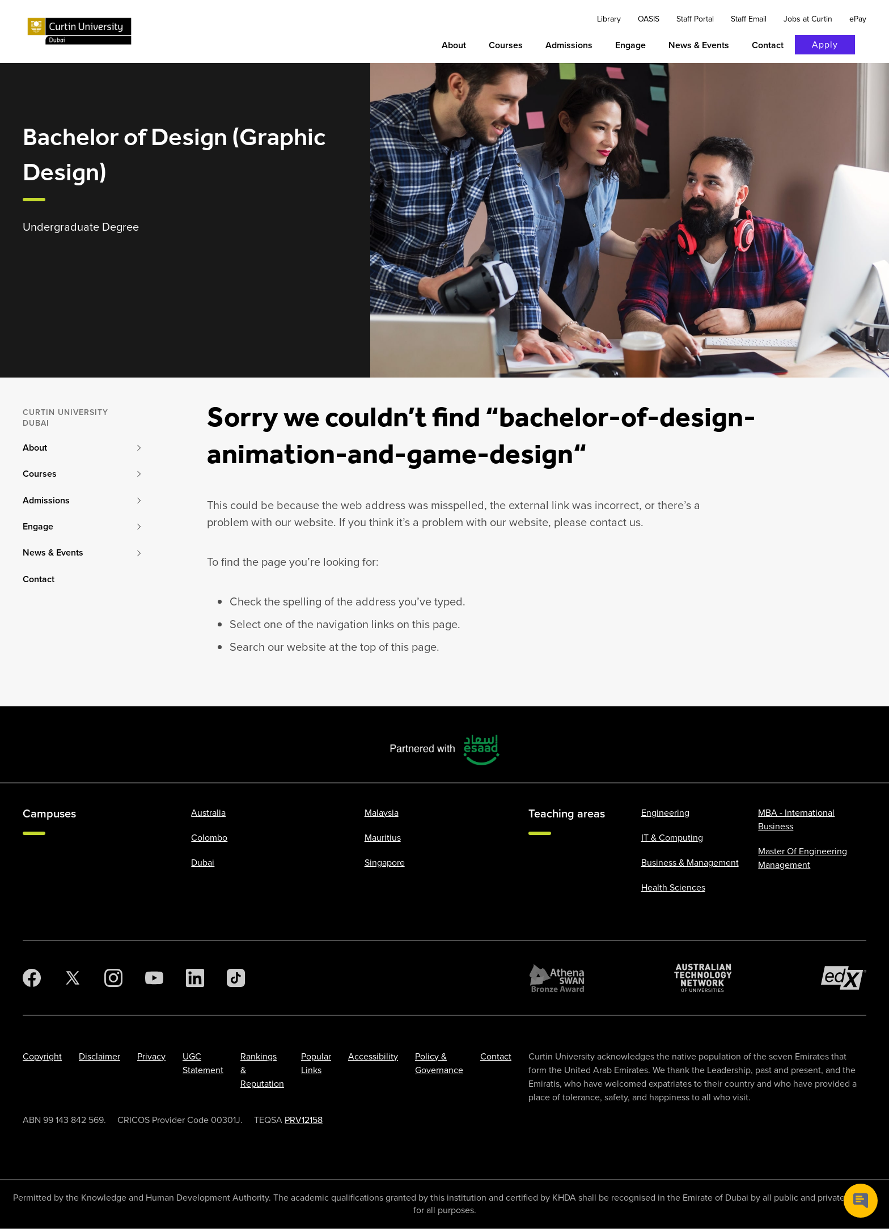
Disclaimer (99, 1056)
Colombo (209, 837)
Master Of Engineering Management (802, 858)
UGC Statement (203, 1063)
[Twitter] (73, 978)
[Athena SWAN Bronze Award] (556, 978)
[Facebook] (32, 978)
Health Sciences (673, 887)
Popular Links (316, 1063)
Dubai (202, 862)
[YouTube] (154, 978)
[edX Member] (843, 978)
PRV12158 (304, 1119)
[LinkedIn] (195, 978)
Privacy (151, 1056)
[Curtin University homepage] (79, 31)
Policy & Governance (439, 1063)
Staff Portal (695, 19)
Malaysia (382, 812)
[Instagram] (113, 978)
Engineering (665, 812)
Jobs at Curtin (808, 19)
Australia (208, 812)
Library (609, 19)
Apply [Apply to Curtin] (825, 44)
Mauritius (383, 837)
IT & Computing (672, 837)
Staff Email (749, 19)
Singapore (385, 862)
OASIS (648, 19)
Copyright (42, 1056)
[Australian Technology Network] (703, 978)
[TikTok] (236, 978)
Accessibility (373, 1056)
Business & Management (690, 862)
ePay (857, 19)
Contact (495, 1056)
